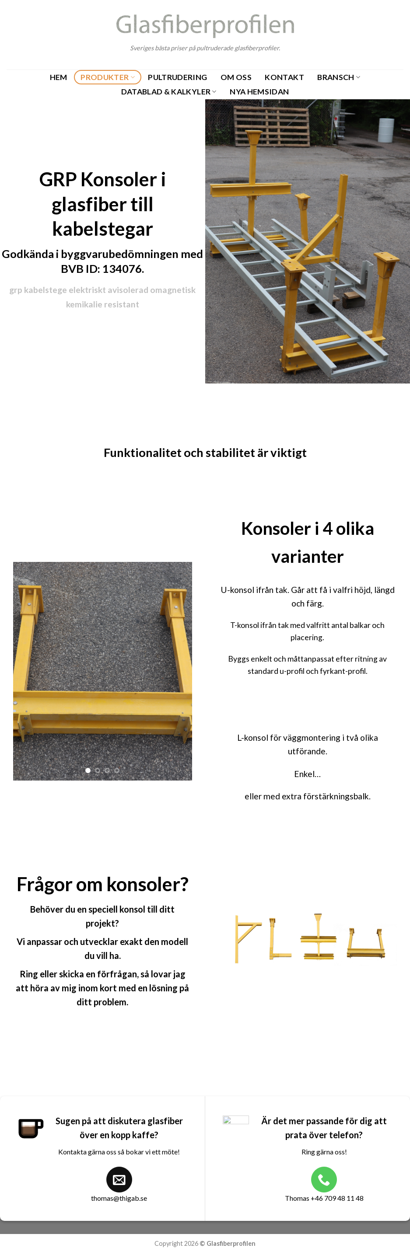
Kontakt (284, 77)
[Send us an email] (119, 1179)
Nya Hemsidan (259, 91)
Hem (58, 77)
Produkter (108, 77)
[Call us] (324, 1179)
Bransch (338, 77)
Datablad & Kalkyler (169, 91)
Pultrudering (177, 77)
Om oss (236, 77)
